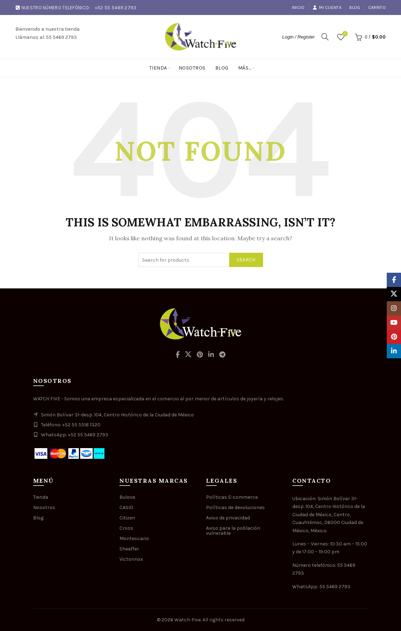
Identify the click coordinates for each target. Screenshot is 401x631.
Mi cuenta (327, 7)
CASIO (126, 507)
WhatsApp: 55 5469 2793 (321, 587)
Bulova (127, 497)
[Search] (325, 36)
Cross (126, 528)
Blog (354, 7)
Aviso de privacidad (228, 518)
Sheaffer (129, 549)
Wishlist (344, 34)
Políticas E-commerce (232, 497)
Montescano (134, 538)
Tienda (158, 68)
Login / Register (298, 37)
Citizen (127, 518)
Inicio (298, 7)
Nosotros (192, 68)
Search (246, 260)
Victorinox (131, 559)
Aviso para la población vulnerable (233, 530)
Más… (244, 68)
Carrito (377, 7)
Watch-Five (187, 620)
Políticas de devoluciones (235, 507)
